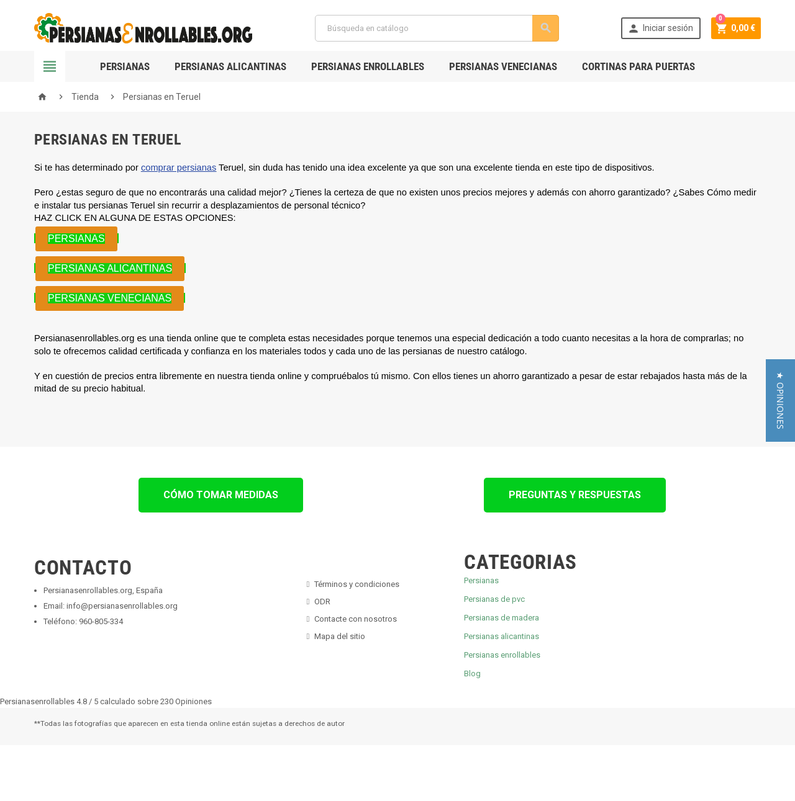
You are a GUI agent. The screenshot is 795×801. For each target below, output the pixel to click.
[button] (780, 400)
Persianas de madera (501, 617)
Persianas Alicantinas (230, 66)
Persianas (125, 66)
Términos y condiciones (356, 584)
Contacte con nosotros (355, 619)
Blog (472, 673)
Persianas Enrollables (367, 66)
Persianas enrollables (502, 655)
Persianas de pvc (494, 599)
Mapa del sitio (339, 636)
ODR (322, 601)
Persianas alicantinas (501, 636)
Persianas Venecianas (503, 66)
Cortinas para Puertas (638, 66)
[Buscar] (436, 28)
